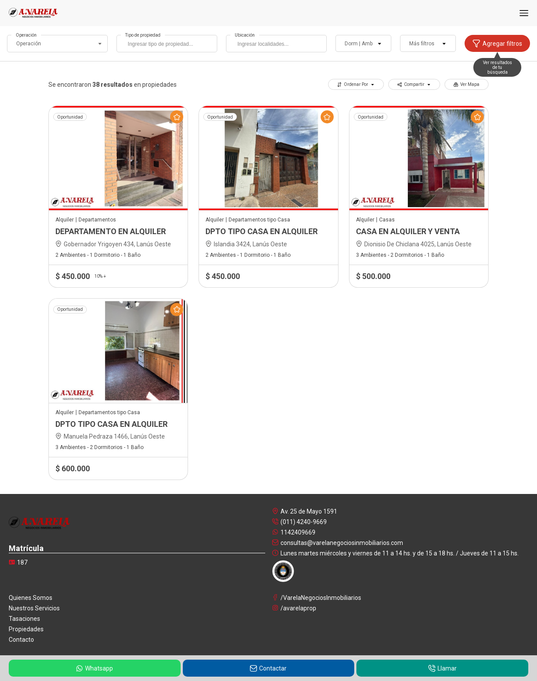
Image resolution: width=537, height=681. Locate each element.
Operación (26, 35)
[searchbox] (169, 45)
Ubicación (245, 35)
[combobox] (166, 43)
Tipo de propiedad (143, 35)
